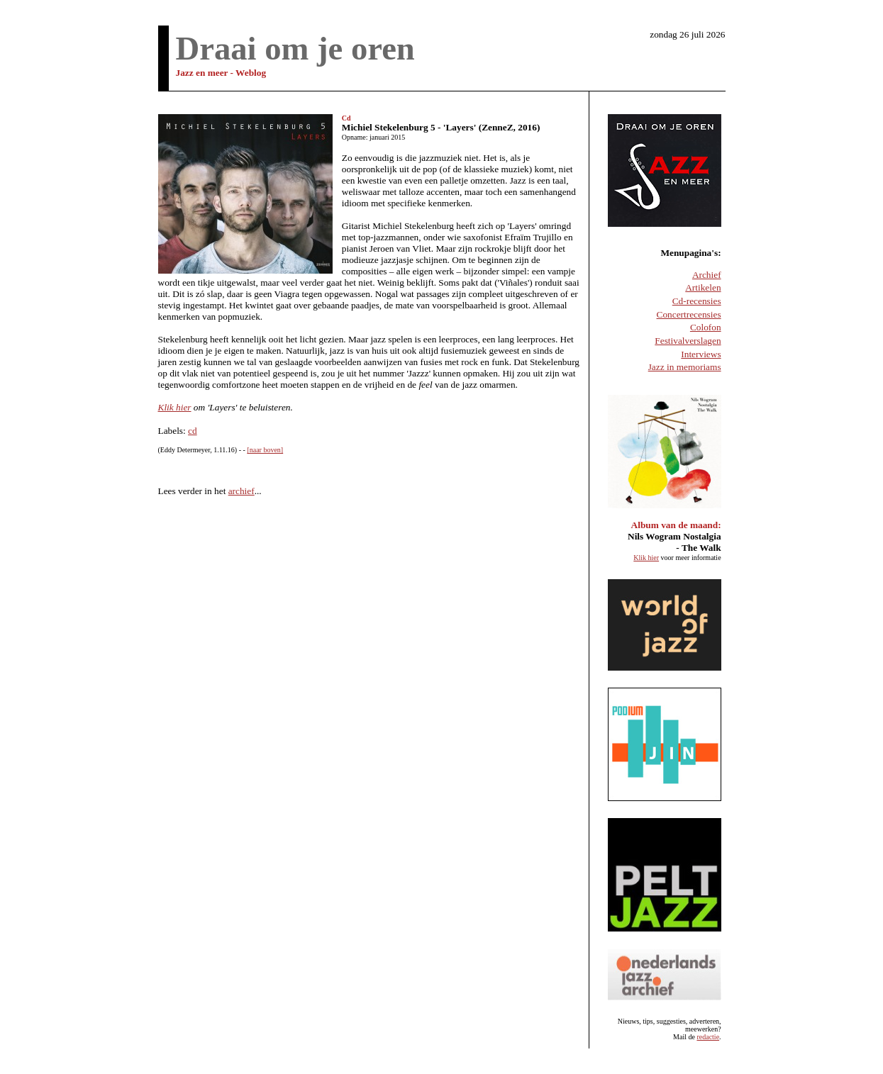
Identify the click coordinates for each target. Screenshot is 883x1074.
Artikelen (703, 287)
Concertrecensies (689, 314)
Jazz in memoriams (684, 367)
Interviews (701, 354)
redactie (707, 1037)
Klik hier (174, 407)
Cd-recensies (696, 301)
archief (241, 491)
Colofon (705, 327)
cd (192, 430)
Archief (706, 274)
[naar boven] (265, 450)
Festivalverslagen (688, 340)
